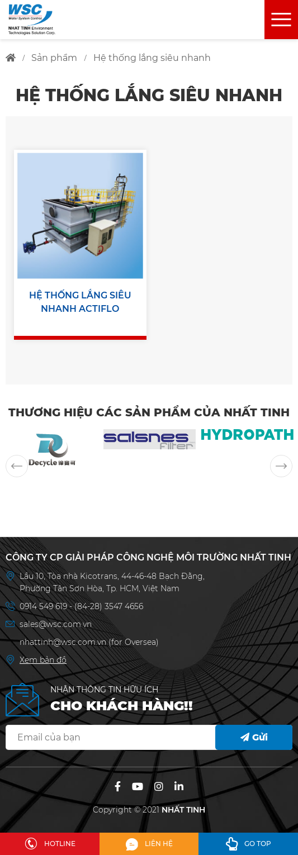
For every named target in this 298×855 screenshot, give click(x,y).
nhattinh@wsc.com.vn (63, 642)
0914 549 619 (44, 606)
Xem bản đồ (43, 660)
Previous (17, 466)
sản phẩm (54, 58)
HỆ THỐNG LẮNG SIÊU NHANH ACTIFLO (80, 302)
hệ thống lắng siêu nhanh (152, 58)
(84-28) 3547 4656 (108, 606)
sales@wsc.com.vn (56, 624)
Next (281, 466)
